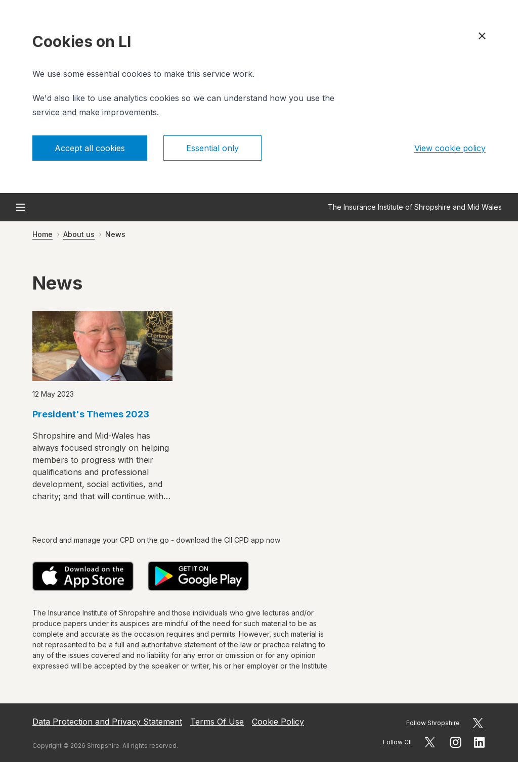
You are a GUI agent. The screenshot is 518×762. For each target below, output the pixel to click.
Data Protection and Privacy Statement (107, 722)
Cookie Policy (278, 722)
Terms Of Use (217, 722)
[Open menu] (20, 207)
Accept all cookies (90, 148)
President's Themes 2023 (90, 414)
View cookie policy (450, 148)
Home (42, 234)
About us (79, 234)
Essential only (212, 148)
